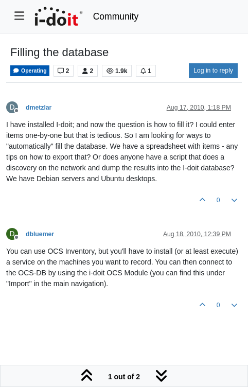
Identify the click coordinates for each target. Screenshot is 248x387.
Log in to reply (213, 70)
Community (116, 16)
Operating (30, 70)
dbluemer (40, 234)
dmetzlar (38, 107)
